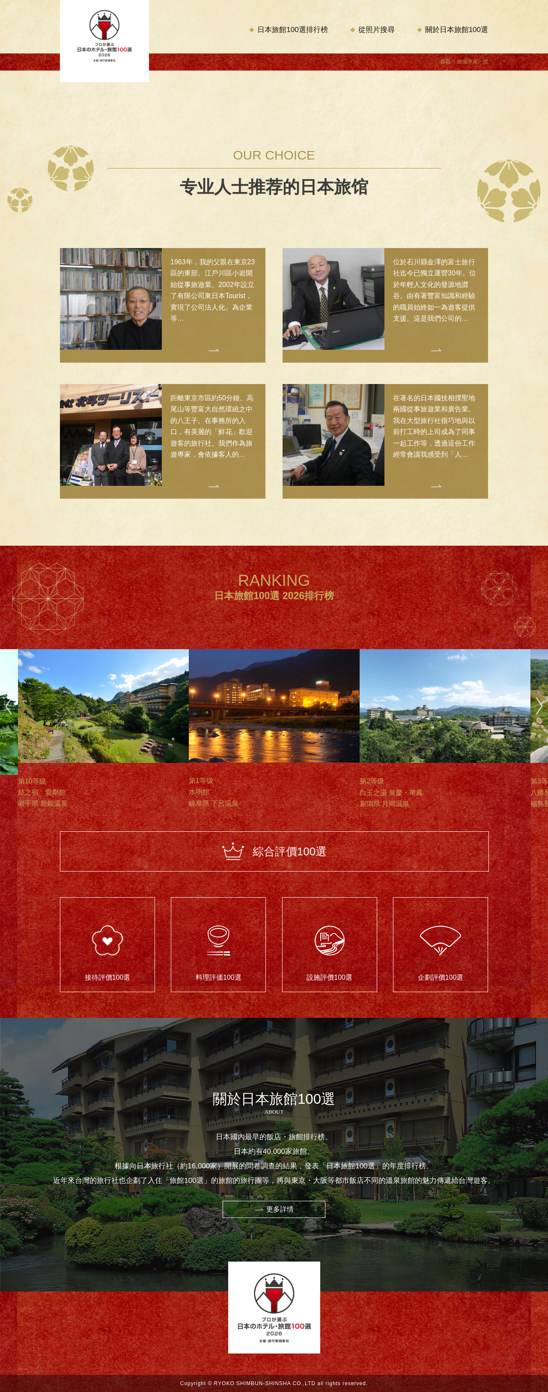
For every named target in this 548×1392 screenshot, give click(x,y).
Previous (8, 706)
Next (539, 706)
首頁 (445, 62)
